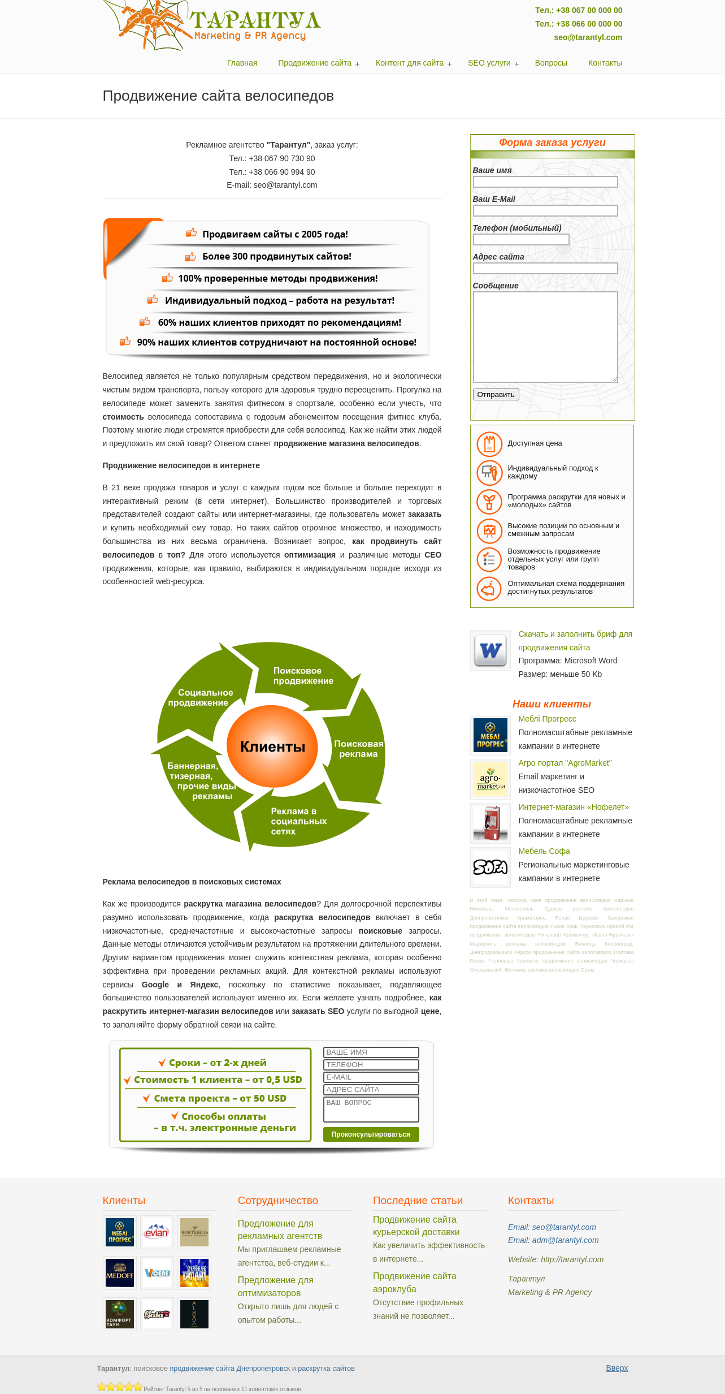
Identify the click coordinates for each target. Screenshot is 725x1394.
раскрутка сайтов (326, 1369)
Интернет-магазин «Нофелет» (574, 807)
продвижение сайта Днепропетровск (230, 1369)
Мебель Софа (544, 851)
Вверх (617, 1368)
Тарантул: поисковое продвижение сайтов (212, 25)
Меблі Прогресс (547, 718)
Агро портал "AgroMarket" (565, 762)
